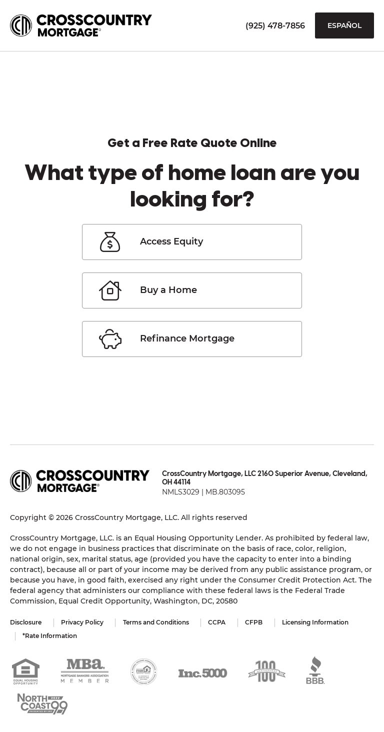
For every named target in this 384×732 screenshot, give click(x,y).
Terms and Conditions (157, 622)
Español (345, 25)
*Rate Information (50, 635)
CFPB (256, 622)
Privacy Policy (83, 622)
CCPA (219, 622)
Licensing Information (318, 622)
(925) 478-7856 (275, 25)
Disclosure (26, 622)
